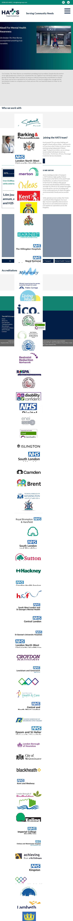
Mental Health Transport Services (63, 261)
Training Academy (7, 324)
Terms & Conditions (56, 342)
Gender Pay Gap (40, 344)
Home (3, 319)
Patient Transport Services (45, 261)
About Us (5, 320)
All (10, 261)
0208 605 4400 (7, 2)
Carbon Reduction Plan (50, 344)
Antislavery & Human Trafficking (28, 344)
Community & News (8, 328)
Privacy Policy (65, 342)
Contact (4, 331)
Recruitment (5, 326)
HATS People (6, 329)
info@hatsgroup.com (20, 2)
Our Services (6, 322)
